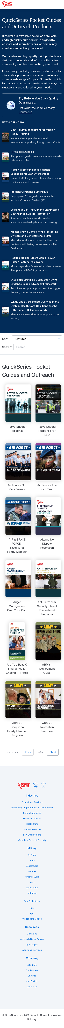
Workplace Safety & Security (32, 840)
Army (32, 860)
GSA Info (32, 975)
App (32, 913)
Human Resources (32, 829)
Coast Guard (32, 866)
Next (53, 752)
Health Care (32, 824)
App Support (32, 944)
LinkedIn (35, 785)
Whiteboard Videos (32, 919)
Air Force (32, 855)
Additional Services (32, 950)
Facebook (43, 785)
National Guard (32, 877)
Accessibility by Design (32, 939)
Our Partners (32, 970)
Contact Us (32, 986)
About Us (32, 965)
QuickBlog (32, 933)
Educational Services (32, 802)
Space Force (32, 887)
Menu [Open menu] (60, 4)
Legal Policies (32, 981)
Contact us (25, 112)
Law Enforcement (32, 834)
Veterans (32, 893)
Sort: (5, 339)
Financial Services (32, 818)
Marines (32, 871)
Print (32, 908)
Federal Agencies (32, 813)
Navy (32, 882)
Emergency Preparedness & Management (32, 807)
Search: (7, 347)
